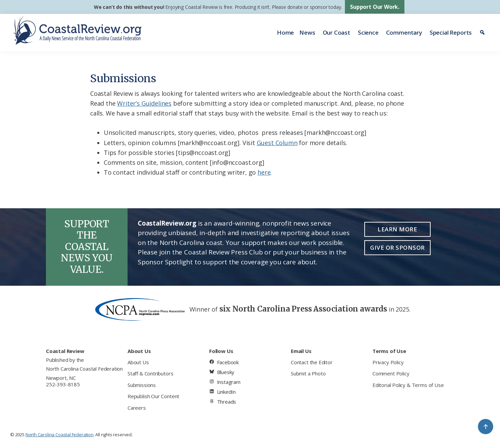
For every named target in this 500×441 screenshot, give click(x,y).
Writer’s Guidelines (144, 103)
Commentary (404, 32)
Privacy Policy (387, 362)
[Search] (483, 32)
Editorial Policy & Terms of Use (408, 385)
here (263, 172)
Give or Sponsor (397, 247)
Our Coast (336, 32)
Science (368, 32)
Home (285, 32)
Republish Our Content (153, 396)
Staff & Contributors (150, 373)
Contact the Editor (312, 362)
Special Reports (451, 32)
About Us (138, 362)
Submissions (142, 385)
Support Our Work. (374, 7)
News (307, 32)
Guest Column (277, 143)
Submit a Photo (308, 373)
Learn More (397, 229)
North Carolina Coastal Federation (84, 368)
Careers (137, 407)
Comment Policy (390, 373)
